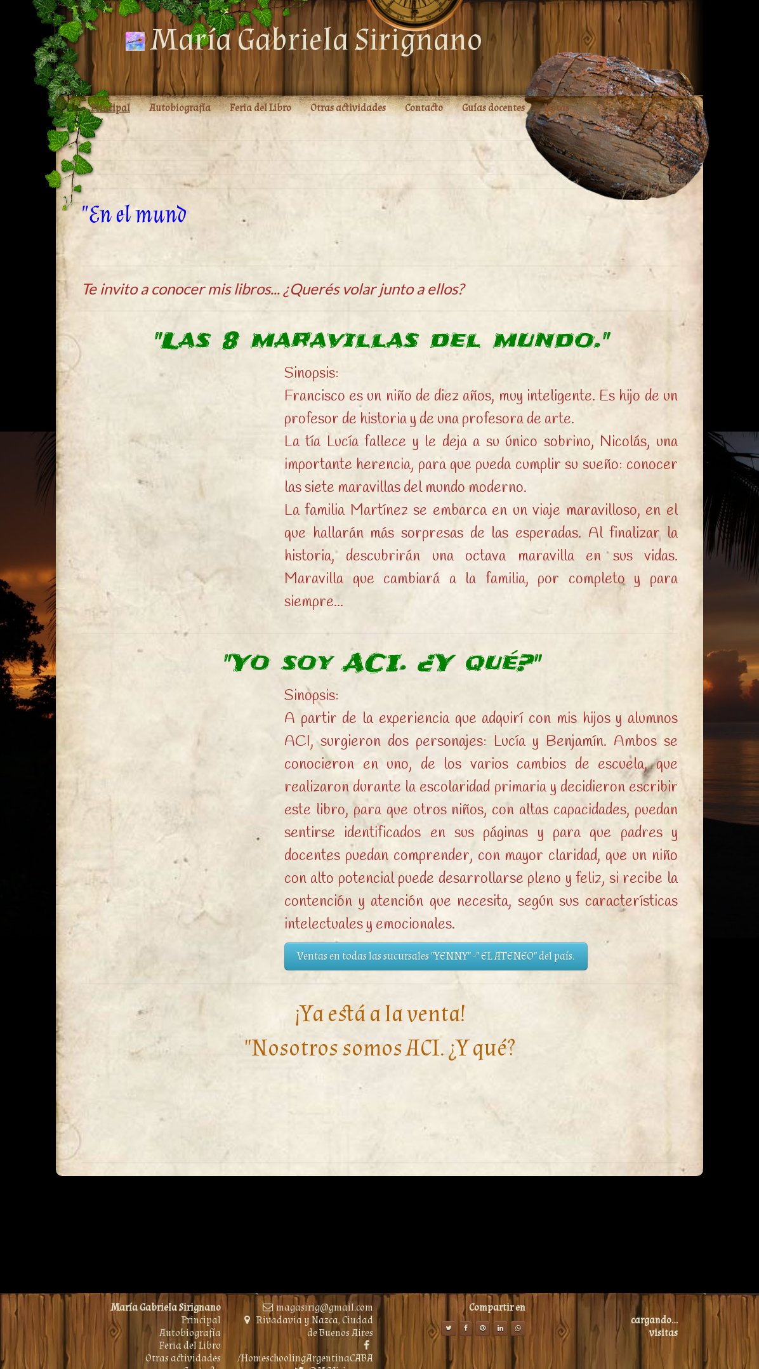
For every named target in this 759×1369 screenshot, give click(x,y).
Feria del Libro (190, 1345)
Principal (201, 1320)
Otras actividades (183, 1358)
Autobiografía (190, 1333)
